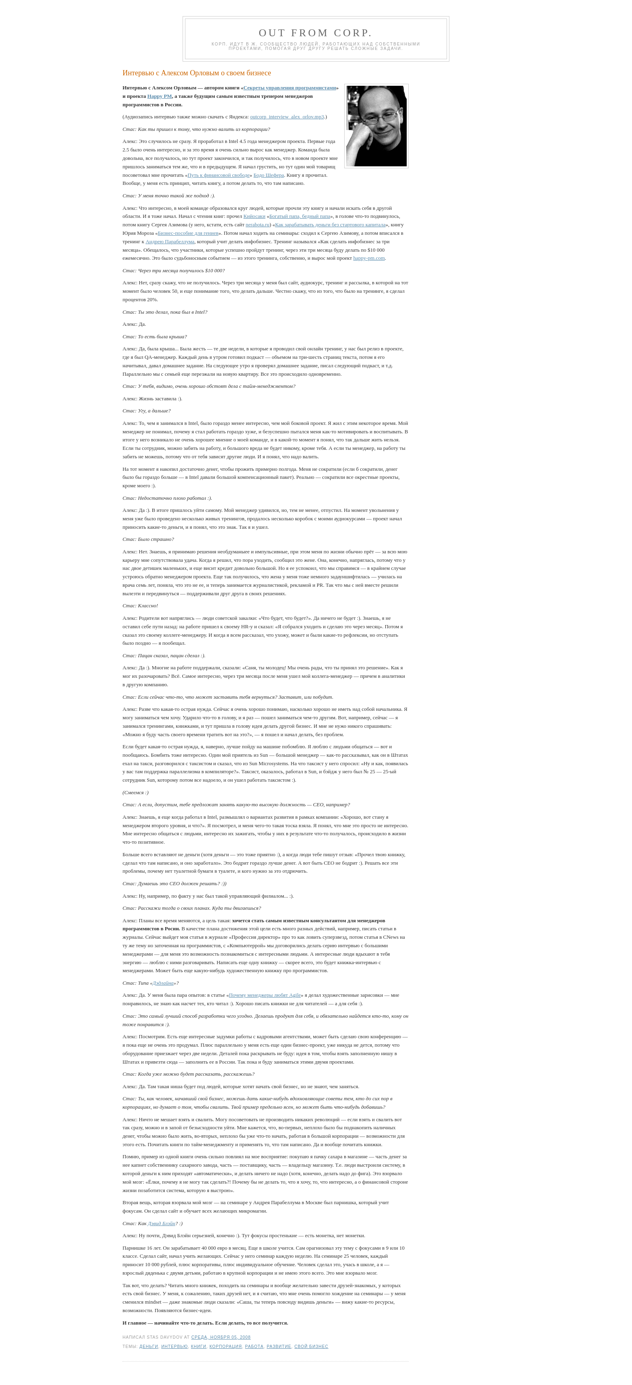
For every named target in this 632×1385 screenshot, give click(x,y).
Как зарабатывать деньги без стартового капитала (330, 225)
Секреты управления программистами (289, 88)
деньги (148, 1346)
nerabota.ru (258, 225)
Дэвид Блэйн (161, 1223)
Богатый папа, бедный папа (299, 216)
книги (198, 1346)
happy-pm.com (369, 258)
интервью (174, 1346)
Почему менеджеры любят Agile (265, 995)
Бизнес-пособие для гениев (188, 233)
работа (254, 1346)
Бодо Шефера (269, 175)
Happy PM (160, 96)
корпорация (226, 1346)
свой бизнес (311, 1346)
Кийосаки (254, 216)
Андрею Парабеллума (170, 241)
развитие (279, 1346)
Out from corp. (316, 33)
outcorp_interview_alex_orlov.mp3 (287, 117)
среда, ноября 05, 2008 (221, 1337)
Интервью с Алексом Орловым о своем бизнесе (197, 73)
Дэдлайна (162, 983)
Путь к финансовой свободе (218, 175)
